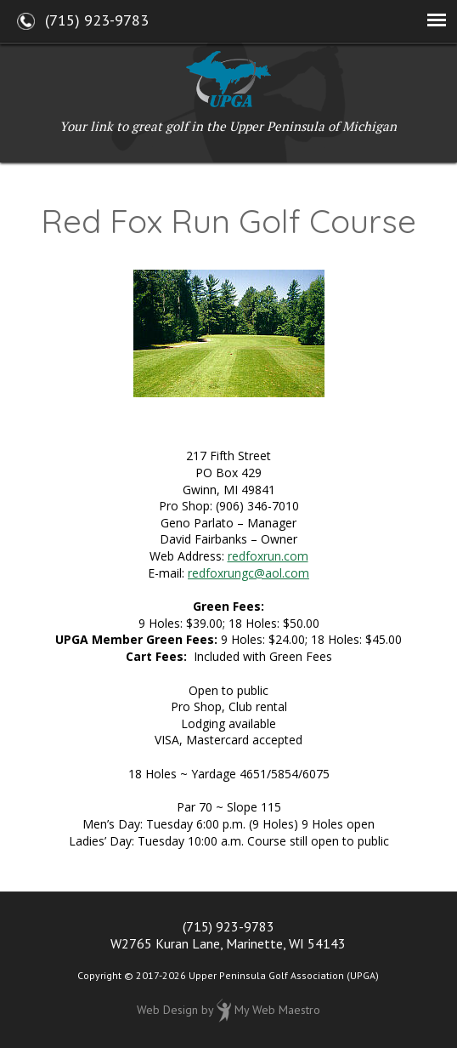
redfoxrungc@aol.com (248, 573)
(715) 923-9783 (228, 926)
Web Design (167, 1009)
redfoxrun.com (268, 556)
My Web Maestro (277, 1009)
